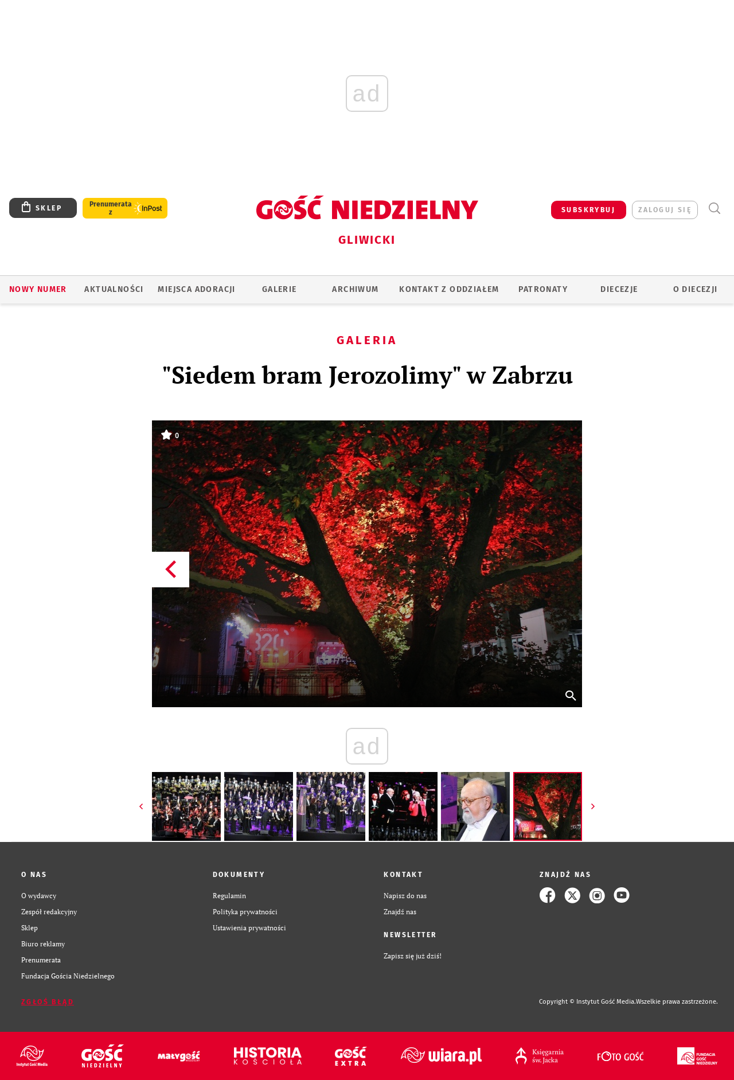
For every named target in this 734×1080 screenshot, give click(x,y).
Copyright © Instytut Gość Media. (587, 1001)
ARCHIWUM (355, 289)
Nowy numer (38, 289)
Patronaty (543, 289)
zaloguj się (665, 210)
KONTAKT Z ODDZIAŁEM (449, 289)
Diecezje (619, 289)
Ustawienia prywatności (249, 927)
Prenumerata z (110, 208)
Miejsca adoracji (196, 289)
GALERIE (279, 289)
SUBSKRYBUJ (588, 210)
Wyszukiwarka (714, 208)
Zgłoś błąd (47, 1002)
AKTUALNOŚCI (113, 289)
